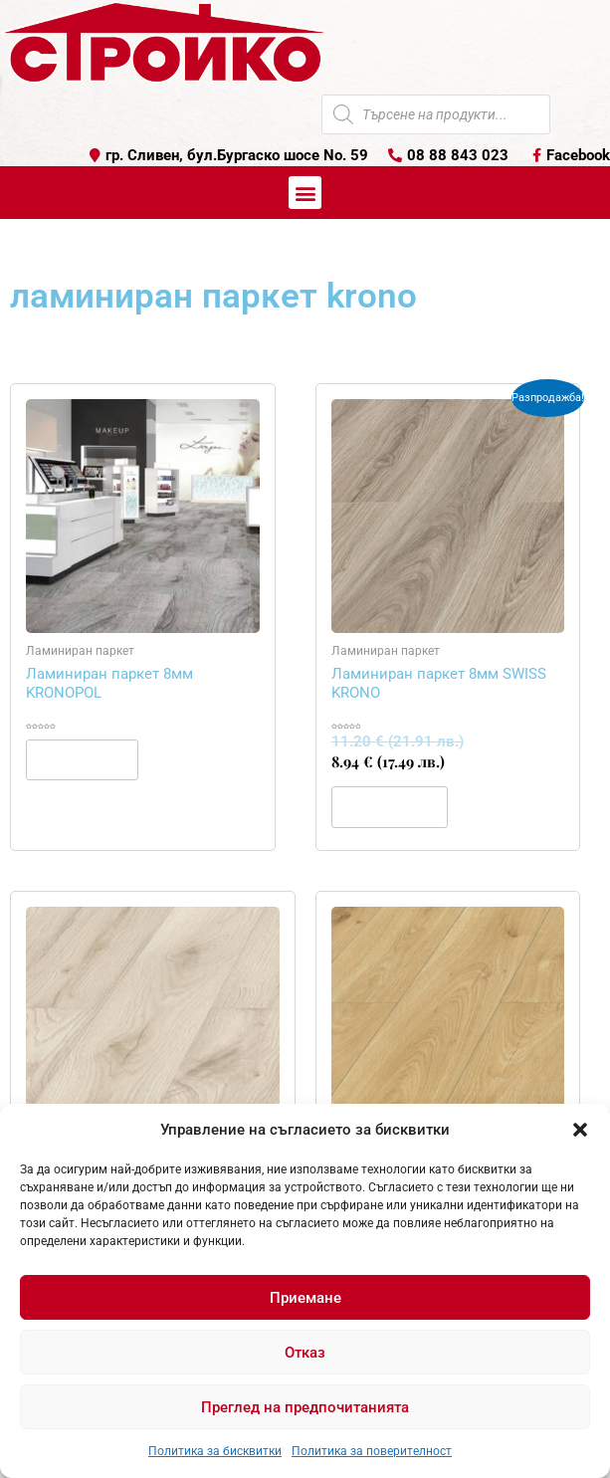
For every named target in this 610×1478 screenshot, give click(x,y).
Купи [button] (389, 806)
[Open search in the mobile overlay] (435, 114)
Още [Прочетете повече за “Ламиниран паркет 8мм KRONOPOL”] (82, 759)
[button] (580, 1130)
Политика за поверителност (372, 1451)
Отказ (305, 1353)
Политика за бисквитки (215, 1451)
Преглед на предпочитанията (305, 1407)
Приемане (305, 1298)
